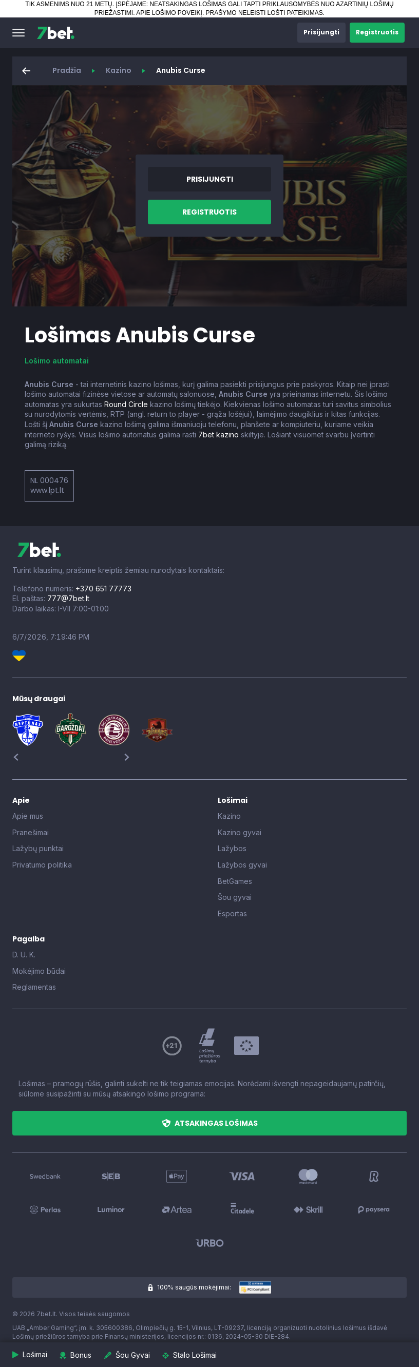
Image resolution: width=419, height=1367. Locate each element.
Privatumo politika (42, 864)
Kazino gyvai (239, 832)
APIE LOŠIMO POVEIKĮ (169, 12)
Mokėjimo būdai (39, 971)
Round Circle (126, 404)
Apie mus (27, 816)
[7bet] (55, 33)
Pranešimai (30, 832)
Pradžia (66, 70)
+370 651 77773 (103, 588)
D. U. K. (23, 954)
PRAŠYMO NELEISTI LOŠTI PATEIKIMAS (264, 12)
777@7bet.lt (68, 598)
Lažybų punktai (38, 848)
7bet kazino (218, 434)
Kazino (118, 70)
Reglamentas (34, 987)
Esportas (232, 913)
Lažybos (232, 848)
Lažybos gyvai (242, 864)
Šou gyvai (235, 897)
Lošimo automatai (57, 360)
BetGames (235, 881)
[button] (18, 33)
